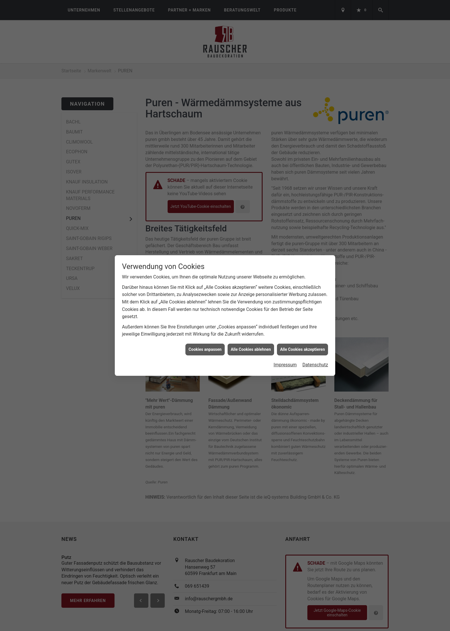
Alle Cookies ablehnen (251, 343)
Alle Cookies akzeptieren (302, 343)
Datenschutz (315, 359)
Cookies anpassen (205, 343)
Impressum (285, 359)
